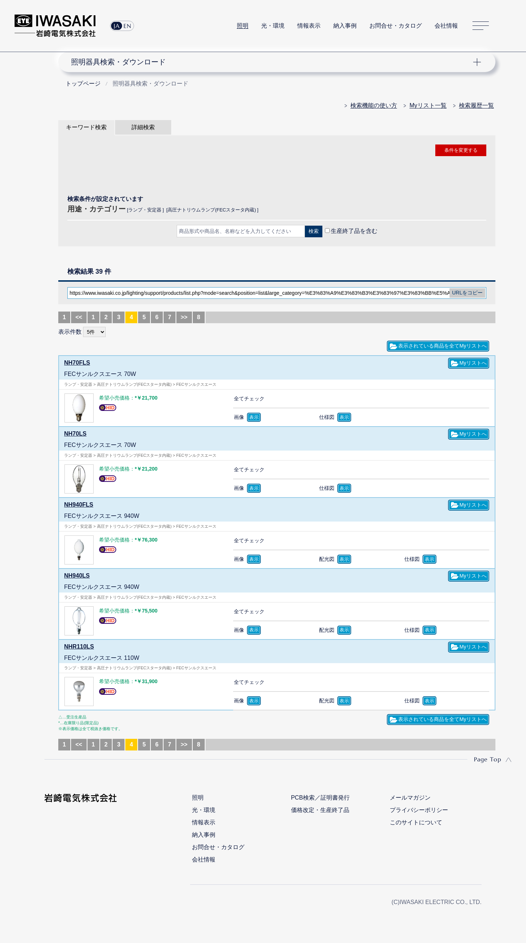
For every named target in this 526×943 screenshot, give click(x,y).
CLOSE (276, 250)
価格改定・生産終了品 (320, 810)
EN (127, 25)
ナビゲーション (273, 62)
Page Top (487, 759)
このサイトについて (416, 822)
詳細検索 (143, 127)
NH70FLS (77, 363)
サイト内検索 (507, 26)
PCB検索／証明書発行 (320, 798)
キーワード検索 (86, 127)
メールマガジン (410, 798)
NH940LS (77, 575)
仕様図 (326, 417)
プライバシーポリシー (419, 810)
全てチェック (249, 398)
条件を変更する (461, 150)
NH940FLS (78, 505)
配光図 (326, 559)
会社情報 (446, 26)
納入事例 (345, 26)
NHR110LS (79, 646)
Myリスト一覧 (427, 105)
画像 (239, 417)
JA (117, 25)
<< (78, 317)
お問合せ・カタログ (395, 26)
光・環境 (272, 26)
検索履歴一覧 (476, 105)
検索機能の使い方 (373, 105)
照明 (242, 26)
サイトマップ (480, 26)
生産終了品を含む (354, 231)
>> (184, 317)
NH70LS (75, 434)
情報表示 (309, 26)
